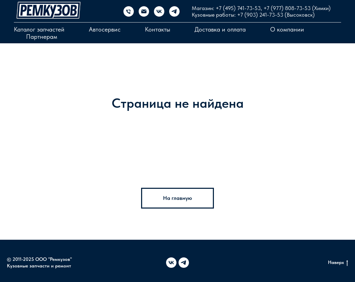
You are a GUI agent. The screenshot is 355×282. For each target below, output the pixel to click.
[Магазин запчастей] (128, 11)
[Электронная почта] (144, 11)
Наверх (338, 262)
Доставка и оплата (220, 29)
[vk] (159, 11)
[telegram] (174, 11)
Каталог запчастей (39, 29)
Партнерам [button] (41, 36)
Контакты (157, 29)
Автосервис (105, 29)
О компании (287, 29)
